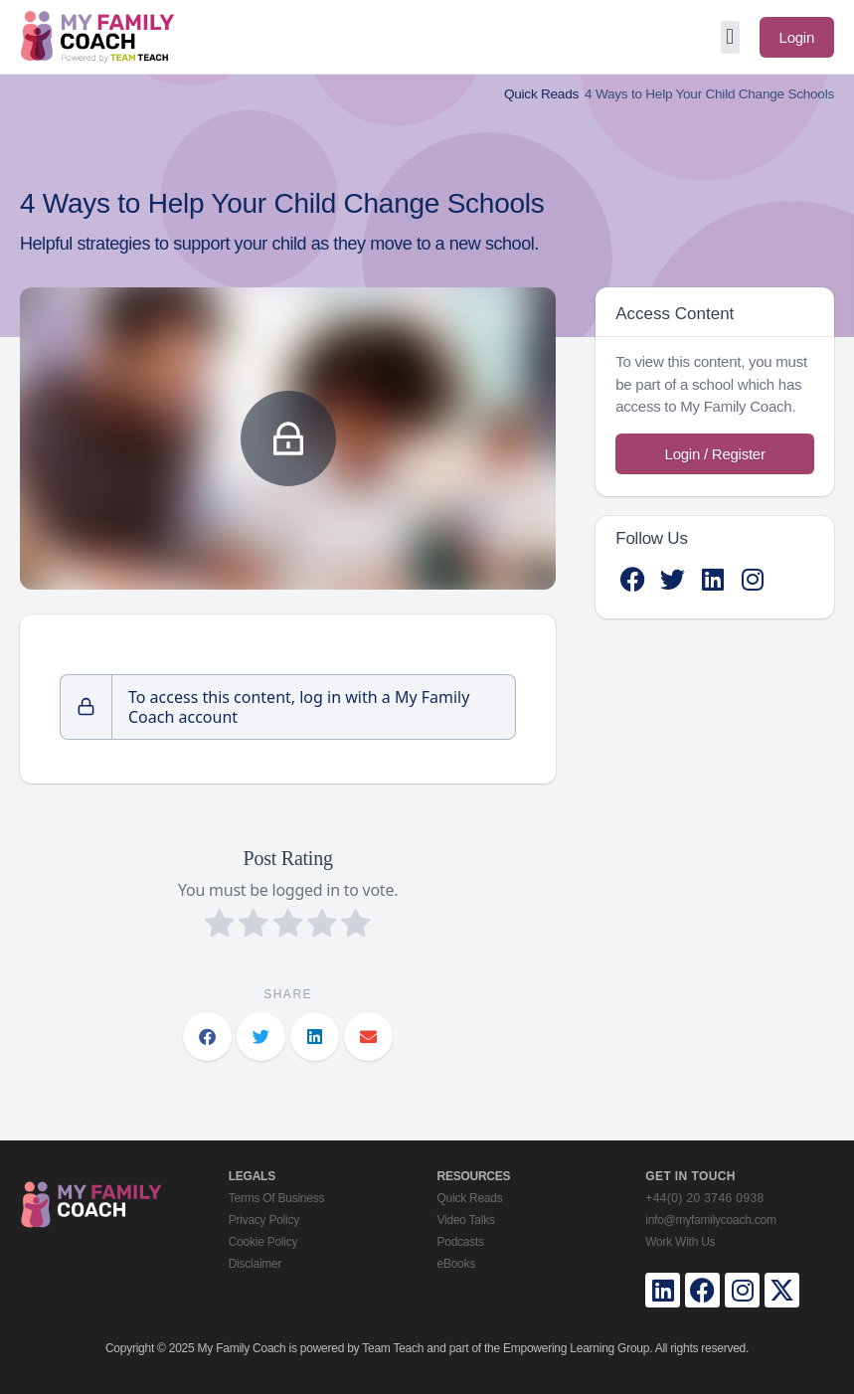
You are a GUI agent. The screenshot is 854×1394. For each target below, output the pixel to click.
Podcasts (460, 1242)
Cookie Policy (263, 1242)
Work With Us (680, 1242)
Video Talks (466, 1220)
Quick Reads (541, 94)
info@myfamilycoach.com (710, 1220)
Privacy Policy (264, 1220)
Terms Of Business (276, 1198)
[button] (730, 37)
